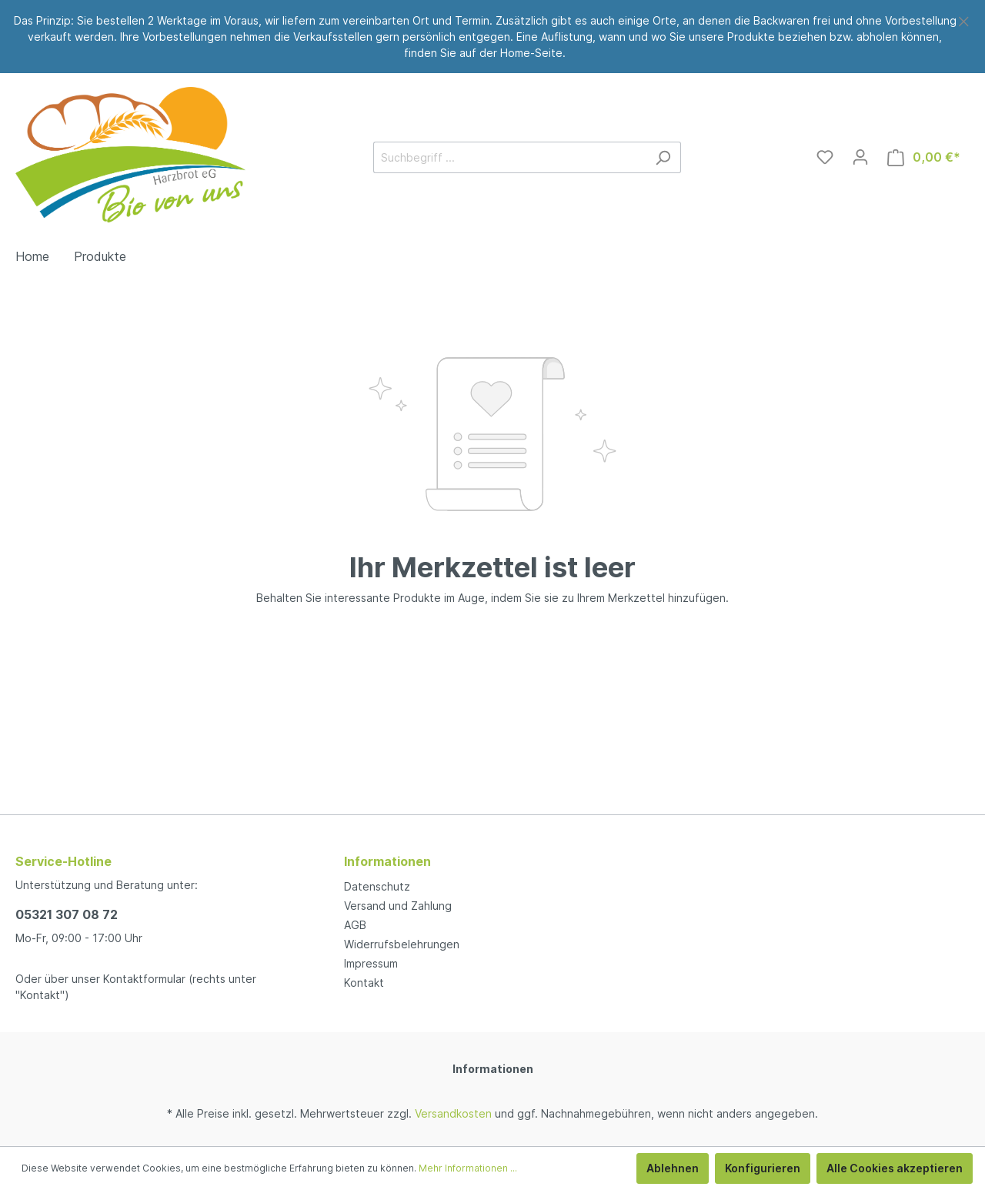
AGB (355, 924)
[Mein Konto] (860, 157)
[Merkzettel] (825, 157)
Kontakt (364, 982)
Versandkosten (453, 1113)
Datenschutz (377, 886)
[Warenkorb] (924, 157)
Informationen (492, 1068)
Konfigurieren (762, 1168)
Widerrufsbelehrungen (401, 944)
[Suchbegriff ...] (509, 157)
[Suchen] (663, 157)
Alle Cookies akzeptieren (894, 1168)
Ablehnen (672, 1168)
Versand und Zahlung (398, 905)
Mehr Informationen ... (468, 1168)
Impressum (371, 963)
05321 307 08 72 (66, 914)
